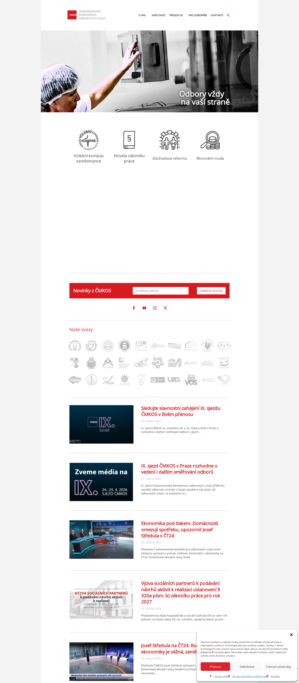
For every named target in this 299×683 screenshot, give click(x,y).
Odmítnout (247, 667)
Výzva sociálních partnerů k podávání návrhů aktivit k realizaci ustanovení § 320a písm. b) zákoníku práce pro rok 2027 (180, 592)
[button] (291, 635)
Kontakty (275, 676)
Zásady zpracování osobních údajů (250, 676)
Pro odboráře (197, 15)
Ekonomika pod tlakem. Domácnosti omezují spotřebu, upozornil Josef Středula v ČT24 (179, 529)
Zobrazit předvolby (278, 667)
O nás (143, 15)
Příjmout (215, 667)
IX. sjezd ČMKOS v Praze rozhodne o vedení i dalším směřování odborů (179, 469)
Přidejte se (177, 15)
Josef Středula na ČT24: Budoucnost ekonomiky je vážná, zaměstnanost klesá (184, 648)
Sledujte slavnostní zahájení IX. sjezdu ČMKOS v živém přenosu (180, 411)
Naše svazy (158, 15)
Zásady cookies (222, 676)
